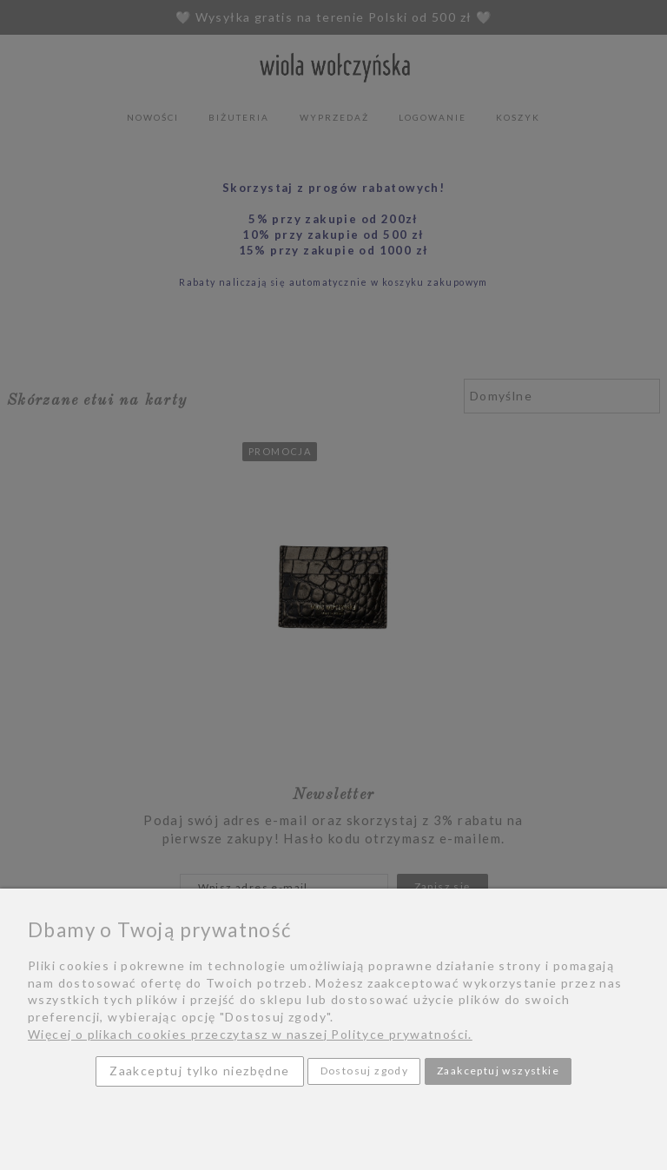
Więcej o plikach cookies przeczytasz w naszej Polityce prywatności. (250, 1034)
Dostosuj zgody (364, 1070)
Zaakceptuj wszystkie (498, 1070)
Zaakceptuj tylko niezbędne (199, 1070)
